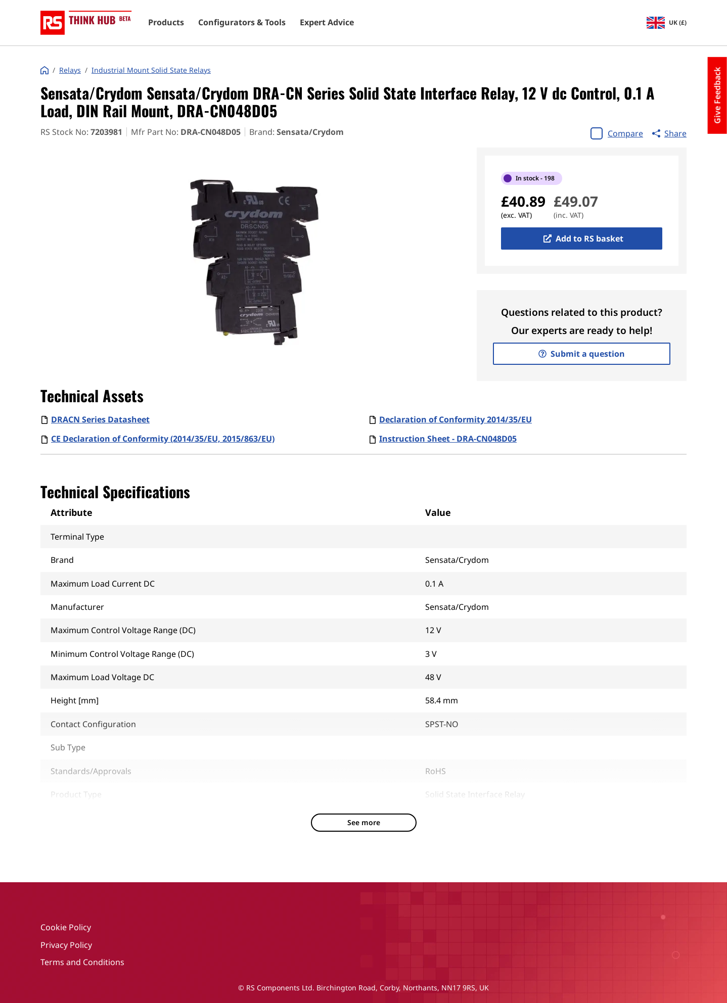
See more (363, 822)
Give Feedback (717, 95)
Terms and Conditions (82, 962)
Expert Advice (327, 22)
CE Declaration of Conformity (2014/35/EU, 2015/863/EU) (163, 438)
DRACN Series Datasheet (100, 419)
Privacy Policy (66, 944)
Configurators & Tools (242, 22)
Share (669, 133)
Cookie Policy (65, 927)
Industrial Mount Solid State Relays (151, 70)
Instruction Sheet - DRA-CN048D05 (448, 438)
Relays (70, 70)
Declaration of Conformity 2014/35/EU (455, 419)
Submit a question (581, 353)
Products (166, 22)
